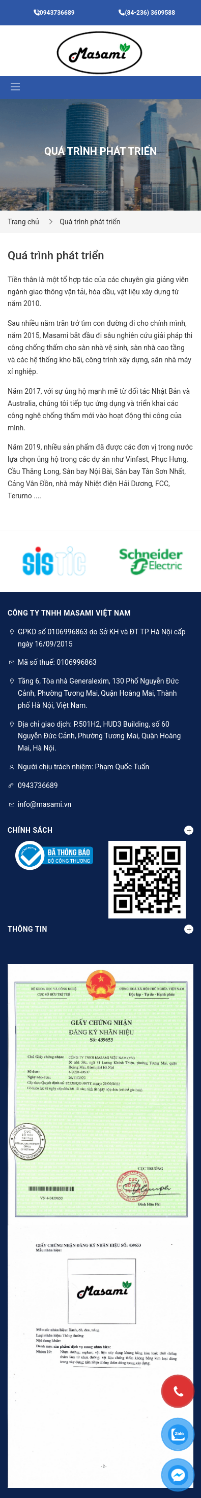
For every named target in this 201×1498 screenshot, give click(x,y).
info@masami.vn (44, 804)
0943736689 (54, 12)
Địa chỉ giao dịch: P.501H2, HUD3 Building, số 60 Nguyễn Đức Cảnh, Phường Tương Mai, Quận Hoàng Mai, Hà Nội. (99, 736)
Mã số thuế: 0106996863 (57, 662)
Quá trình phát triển (90, 222)
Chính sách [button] (100, 830)
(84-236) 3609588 (147, 12)
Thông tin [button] (100, 929)
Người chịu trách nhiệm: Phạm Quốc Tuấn (83, 767)
